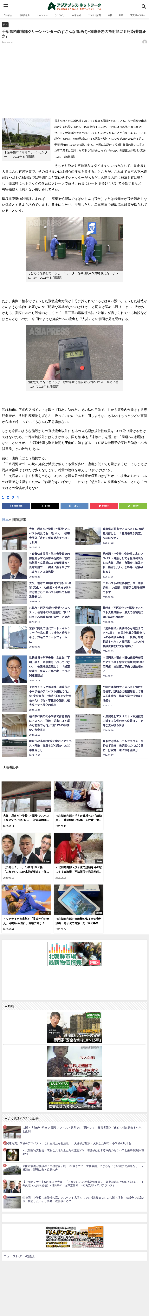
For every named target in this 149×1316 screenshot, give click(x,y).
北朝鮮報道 (24, 15)
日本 (5, 24)
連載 (110, 15)
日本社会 (7, 15)
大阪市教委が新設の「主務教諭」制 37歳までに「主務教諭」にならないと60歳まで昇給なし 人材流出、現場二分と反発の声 (83, 1113)
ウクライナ (60, 15)
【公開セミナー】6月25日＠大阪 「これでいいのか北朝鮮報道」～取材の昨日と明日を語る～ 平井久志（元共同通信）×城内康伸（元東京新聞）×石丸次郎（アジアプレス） (83, 1129)
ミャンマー (42, 15)
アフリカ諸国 (94, 15)
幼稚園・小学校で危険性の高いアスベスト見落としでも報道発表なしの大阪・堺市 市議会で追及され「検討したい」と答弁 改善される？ (84, 1144)
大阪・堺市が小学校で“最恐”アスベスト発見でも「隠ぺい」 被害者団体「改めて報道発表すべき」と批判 (83, 1074)
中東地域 (76, 15)
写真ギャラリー (137, 15)
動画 (121, 15)
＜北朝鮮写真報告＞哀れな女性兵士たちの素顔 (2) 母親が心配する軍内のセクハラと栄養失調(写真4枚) (83, 1097)
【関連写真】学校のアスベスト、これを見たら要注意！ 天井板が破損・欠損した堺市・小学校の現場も (67, 1088)
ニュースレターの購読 (19, 1201)
